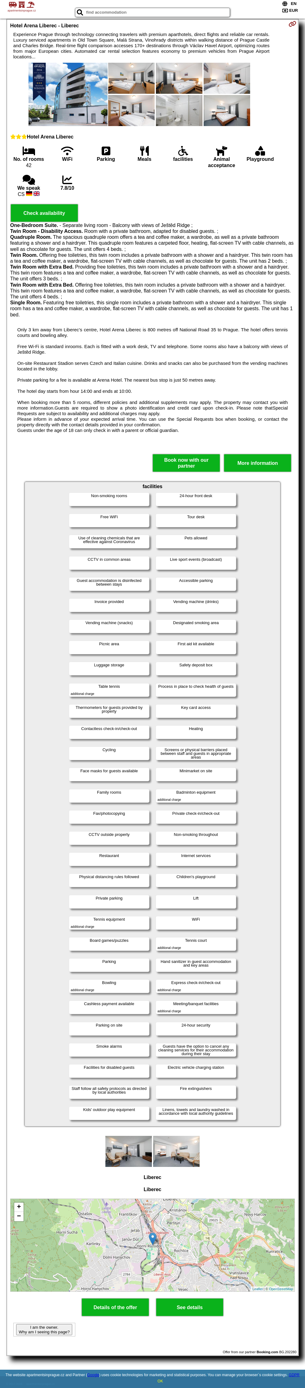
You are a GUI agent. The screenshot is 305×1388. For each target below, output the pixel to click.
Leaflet (257, 1289)
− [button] (19, 1216)
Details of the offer (115, 1307)
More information (257, 463)
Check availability (44, 213)
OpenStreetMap (281, 1289)
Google (93, 1375)
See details (190, 1307)
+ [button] (19, 1207)
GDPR (294, 1375)
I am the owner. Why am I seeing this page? (44, 1329)
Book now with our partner (186, 463)
